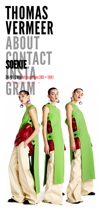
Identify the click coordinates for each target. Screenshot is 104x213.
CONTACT (29, 58)
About (23, 43)
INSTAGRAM (21, 81)
